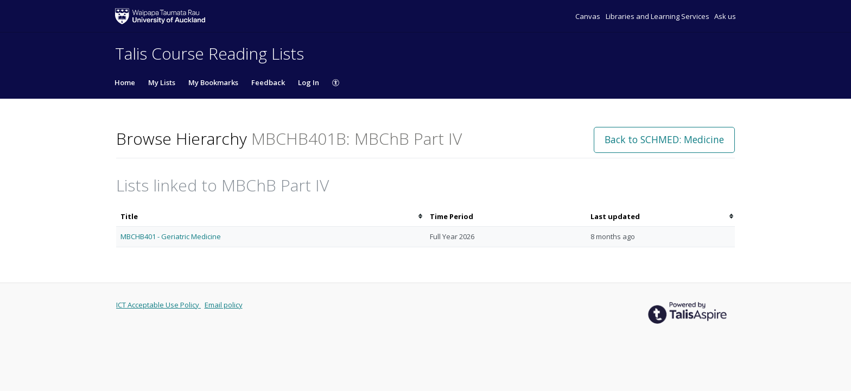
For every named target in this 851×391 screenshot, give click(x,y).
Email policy (224, 305)
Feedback (268, 82)
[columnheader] (271, 217)
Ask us (725, 16)
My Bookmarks (213, 82)
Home (125, 82)
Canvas (588, 16)
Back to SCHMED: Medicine (664, 139)
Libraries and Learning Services (658, 16)
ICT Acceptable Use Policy (158, 305)
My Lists (161, 82)
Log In (308, 82)
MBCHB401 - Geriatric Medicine (170, 236)
